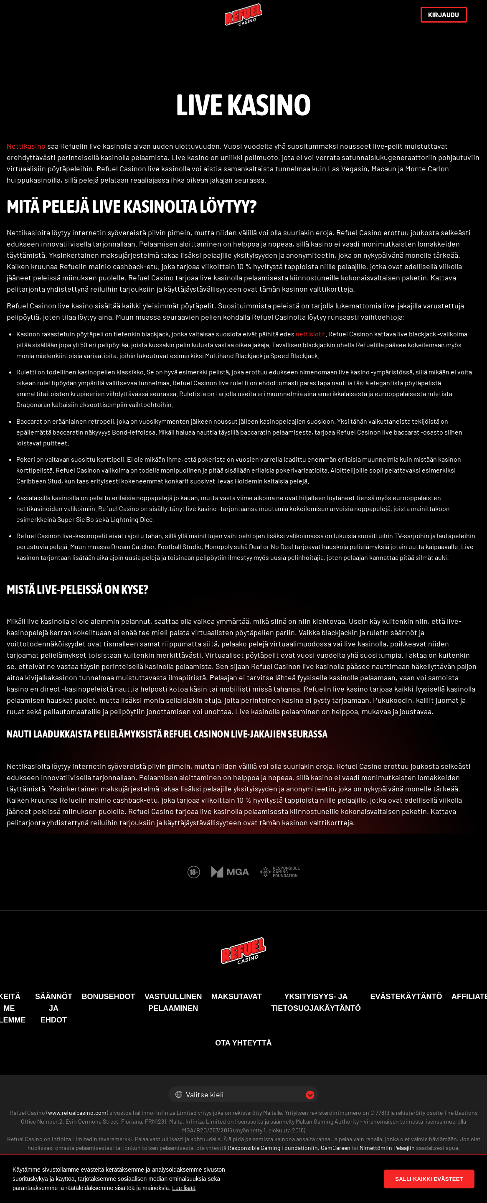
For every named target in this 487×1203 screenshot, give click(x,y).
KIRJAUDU (443, 14)
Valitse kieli (199, 1094)
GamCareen (335, 1147)
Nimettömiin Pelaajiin (386, 1147)
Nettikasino (26, 145)
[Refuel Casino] (243, 15)
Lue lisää (183, 1188)
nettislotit (310, 334)
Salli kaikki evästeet (429, 1179)
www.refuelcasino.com (77, 1112)
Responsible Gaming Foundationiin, (274, 1147)
